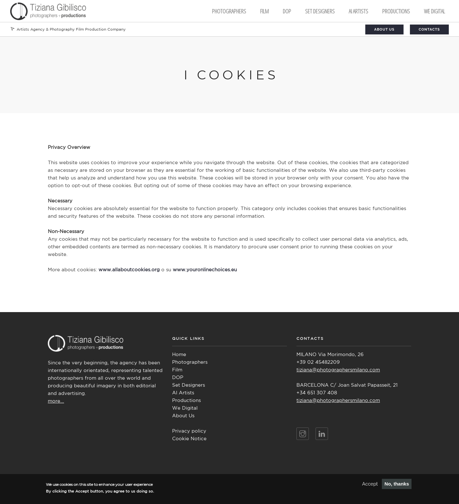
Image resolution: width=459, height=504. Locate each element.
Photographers (229, 11)
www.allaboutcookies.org (129, 270)
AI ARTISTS (358, 11)
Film (177, 370)
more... (56, 401)
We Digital (434, 11)
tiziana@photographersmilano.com (338, 370)
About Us (384, 29)
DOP (287, 11)
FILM (264, 11)
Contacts (429, 29)
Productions (396, 11)
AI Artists (183, 393)
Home (179, 355)
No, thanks (396, 483)
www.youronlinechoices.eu (205, 270)
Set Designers (320, 11)
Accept (370, 484)
